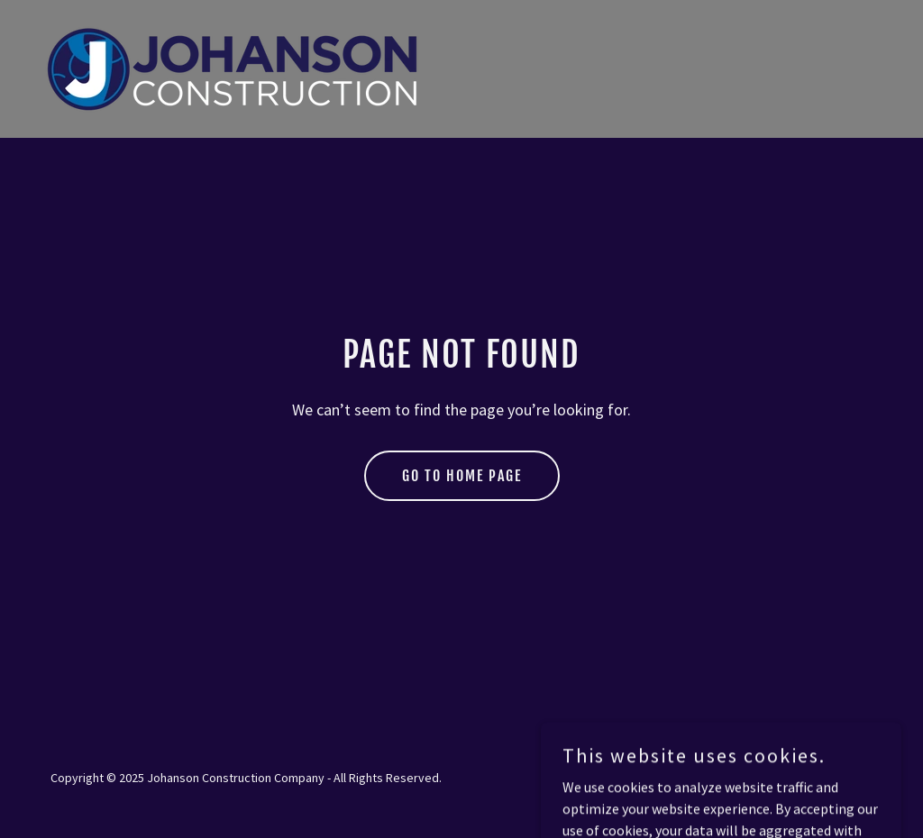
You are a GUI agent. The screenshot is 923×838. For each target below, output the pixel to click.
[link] (234, 67)
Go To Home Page (462, 476)
